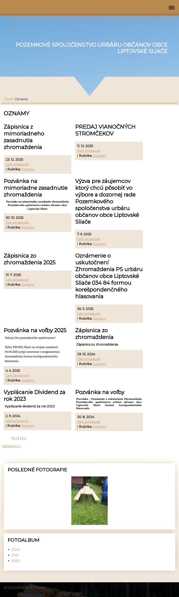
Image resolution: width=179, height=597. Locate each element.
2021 (15, 555)
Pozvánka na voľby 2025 (35, 330)
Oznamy (27, 169)
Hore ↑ (41, 587)
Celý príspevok (17, 164)
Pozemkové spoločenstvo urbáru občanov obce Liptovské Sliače (92, 48)
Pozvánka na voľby (99, 392)
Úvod (8, 99)
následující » (11, 446)
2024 (15, 549)
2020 (15, 561)
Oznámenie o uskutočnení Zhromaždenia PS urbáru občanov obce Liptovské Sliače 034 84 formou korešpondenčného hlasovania (109, 276)
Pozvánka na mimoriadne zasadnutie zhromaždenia (35, 188)
